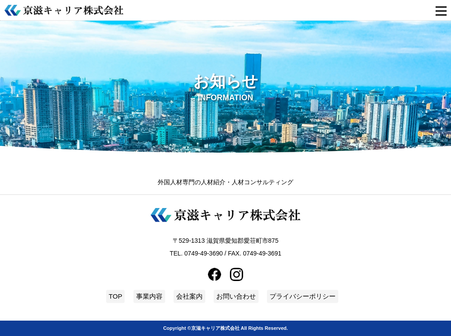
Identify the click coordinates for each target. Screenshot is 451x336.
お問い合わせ (236, 296)
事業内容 (149, 296)
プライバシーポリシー (303, 296)
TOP (115, 296)
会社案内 (189, 296)
